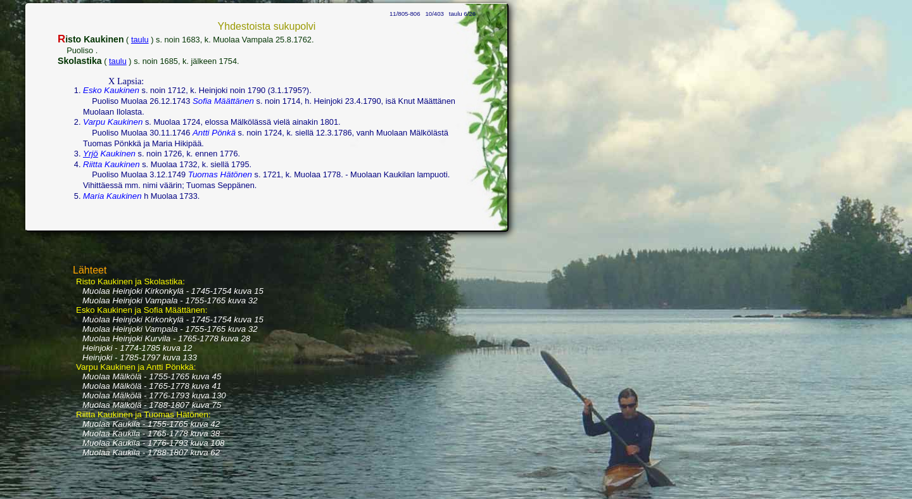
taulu (140, 39)
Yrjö (90, 153)
